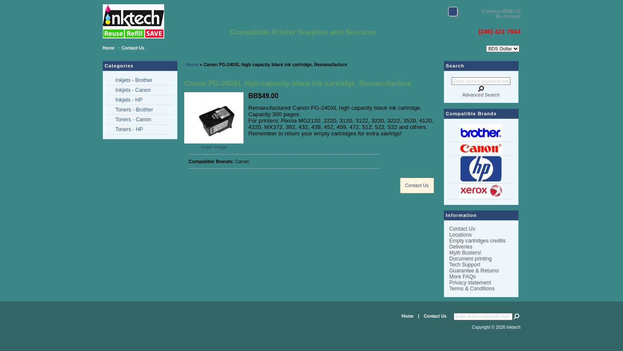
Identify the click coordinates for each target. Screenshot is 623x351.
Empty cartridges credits (477, 241)
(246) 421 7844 (499, 31)
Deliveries (460, 247)
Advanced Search (480, 94)
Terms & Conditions (472, 289)
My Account (508, 16)
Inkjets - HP (129, 100)
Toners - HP (129, 129)
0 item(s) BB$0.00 (501, 11)
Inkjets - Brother (134, 80)
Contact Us (133, 48)
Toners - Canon (133, 120)
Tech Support (465, 265)
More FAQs (462, 277)
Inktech (514, 327)
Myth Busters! (465, 253)
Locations (460, 235)
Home (109, 48)
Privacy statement (470, 283)
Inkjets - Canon (133, 90)
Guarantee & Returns (474, 271)
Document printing (470, 259)
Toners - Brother (134, 110)
